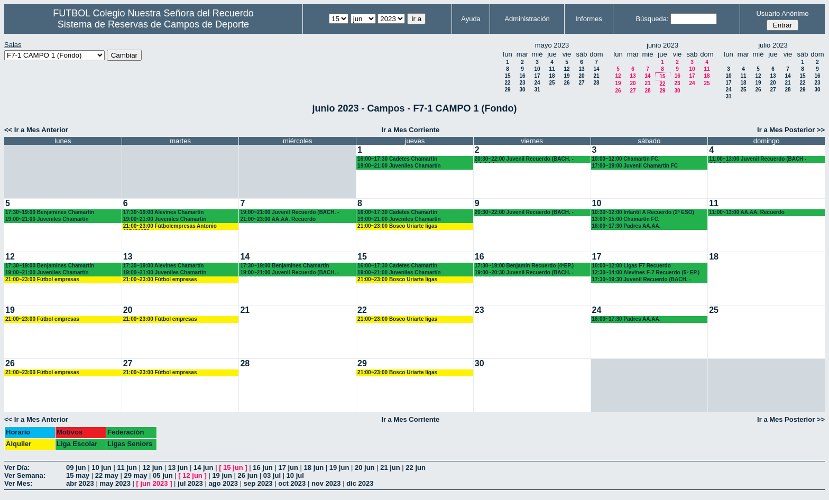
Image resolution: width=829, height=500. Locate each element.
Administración (526, 19)
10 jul (295, 475)
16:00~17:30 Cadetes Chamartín (397, 159)
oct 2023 (292, 483)
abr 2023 (80, 483)
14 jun (204, 467)
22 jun (416, 467)
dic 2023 (359, 483)
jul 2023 (190, 483)
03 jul (272, 475)
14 (596, 69)
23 (522, 83)
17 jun (288, 467)
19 (566, 76)
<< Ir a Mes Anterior (36, 130)
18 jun (314, 467)
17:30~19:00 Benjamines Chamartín (49, 212)
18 (552, 76)
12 (566, 69)
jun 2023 (154, 483)
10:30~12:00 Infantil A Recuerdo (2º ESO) (643, 212)
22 (507, 83)
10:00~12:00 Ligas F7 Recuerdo (631, 265)
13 (581, 69)
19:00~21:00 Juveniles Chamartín (399, 166)
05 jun (163, 475)
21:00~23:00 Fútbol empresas (42, 279)
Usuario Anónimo (782, 13)
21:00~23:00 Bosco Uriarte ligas (397, 226)
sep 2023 (258, 483)
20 (581, 76)
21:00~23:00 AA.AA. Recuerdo (278, 219)
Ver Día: (17, 467)
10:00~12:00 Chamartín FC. (626, 159)
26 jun (248, 475)
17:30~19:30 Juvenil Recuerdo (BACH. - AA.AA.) (641, 279)
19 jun (339, 467)
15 (507, 76)
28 (596, 83)
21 (596, 76)
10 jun (101, 467)
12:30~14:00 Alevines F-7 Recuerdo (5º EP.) (645, 272)
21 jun (390, 467)
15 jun (233, 467)
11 (552, 69)
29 (507, 89)
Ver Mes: (18, 483)
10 (537, 69)
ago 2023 (223, 483)
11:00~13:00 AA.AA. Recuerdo (747, 212)
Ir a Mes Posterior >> (791, 130)
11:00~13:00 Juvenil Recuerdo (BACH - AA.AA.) (757, 159)
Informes (588, 19)
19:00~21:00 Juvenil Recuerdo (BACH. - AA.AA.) (289, 212)
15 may (77, 475)
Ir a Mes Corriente (410, 130)
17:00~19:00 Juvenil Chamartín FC (635, 166)
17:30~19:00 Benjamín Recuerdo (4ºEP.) (524, 265)
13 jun (178, 467)
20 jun (365, 467)
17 (537, 76)
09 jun (76, 467)
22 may (106, 475)
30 (522, 89)
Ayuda (471, 19)
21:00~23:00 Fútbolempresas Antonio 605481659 (170, 226)
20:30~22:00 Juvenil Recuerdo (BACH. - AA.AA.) (524, 159)
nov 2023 (326, 483)
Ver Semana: (24, 475)
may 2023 (115, 483)
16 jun (263, 467)
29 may (135, 475)
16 (522, 76)
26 (566, 83)
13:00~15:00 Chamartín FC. (626, 219)
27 (581, 83)
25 (552, 83)
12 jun (153, 467)
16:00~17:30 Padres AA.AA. (626, 226)
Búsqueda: (651, 19)
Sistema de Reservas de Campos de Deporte (153, 24)
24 (537, 83)
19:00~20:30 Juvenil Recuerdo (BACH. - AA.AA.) (524, 273)
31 (537, 89)
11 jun (127, 467)
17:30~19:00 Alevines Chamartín (163, 212)
